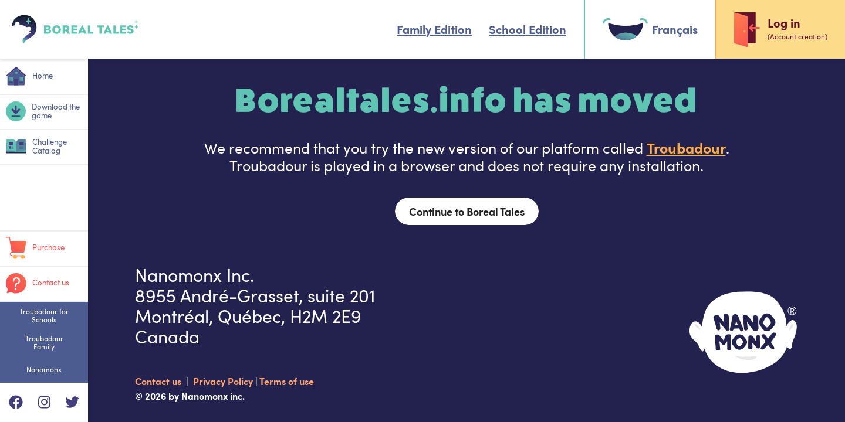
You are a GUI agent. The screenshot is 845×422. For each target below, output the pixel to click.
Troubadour (686, 147)
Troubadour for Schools (44, 315)
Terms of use (286, 381)
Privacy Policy (224, 381)
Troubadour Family (44, 342)
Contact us (159, 381)
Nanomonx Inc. (194, 275)
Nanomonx (44, 369)
